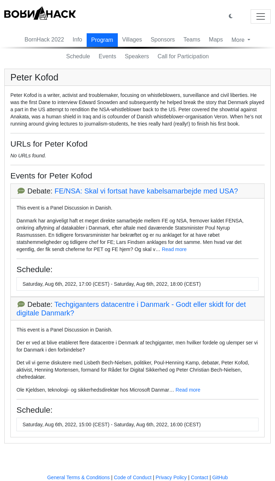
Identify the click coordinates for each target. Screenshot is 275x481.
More (238, 40)
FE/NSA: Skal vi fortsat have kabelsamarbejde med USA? (146, 191)
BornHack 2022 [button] (44, 39)
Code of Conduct (132, 477)
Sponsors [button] (163, 39)
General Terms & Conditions (78, 477)
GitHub (220, 477)
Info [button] (77, 39)
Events (107, 56)
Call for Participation (183, 56)
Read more (174, 249)
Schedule (78, 56)
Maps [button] (216, 39)
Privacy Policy (171, 477)
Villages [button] (132, 39)
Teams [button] (191, 39)
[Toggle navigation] (261, 16)
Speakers (137, 56)
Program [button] (102, 40)
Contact (199, 477)
